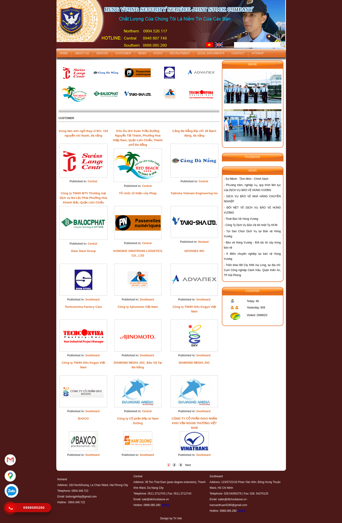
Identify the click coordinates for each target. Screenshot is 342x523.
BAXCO (83, 418)
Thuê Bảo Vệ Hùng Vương (242, 218)
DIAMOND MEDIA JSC (194, 362)
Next (188, 465)
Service (102, 53)
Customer (123, 53)
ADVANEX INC (194, 251)
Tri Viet (177, 518)
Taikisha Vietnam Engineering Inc (194, 193)
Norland (203, 241)
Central (92, 181)
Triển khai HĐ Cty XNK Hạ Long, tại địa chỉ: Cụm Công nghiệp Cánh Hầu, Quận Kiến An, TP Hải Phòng (252, 270)
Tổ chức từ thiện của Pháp (138, 193)
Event (158, 53)
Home (64, 53)
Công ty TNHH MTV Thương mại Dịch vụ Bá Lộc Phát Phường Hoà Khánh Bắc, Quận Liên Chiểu (83, 197)
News (142, 53)
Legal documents (210, 53)
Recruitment (180, 53)
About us (82, 53)
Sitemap (258, 53)
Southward (92, 299)
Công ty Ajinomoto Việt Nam (138, 307)
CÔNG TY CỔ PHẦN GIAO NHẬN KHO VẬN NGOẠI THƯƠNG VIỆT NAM (194, 423)
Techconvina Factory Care (83, 307)
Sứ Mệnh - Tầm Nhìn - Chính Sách (247, 178)
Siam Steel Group (83, 251)
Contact (238, 53)
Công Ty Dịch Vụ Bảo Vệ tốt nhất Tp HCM (251, 225)
